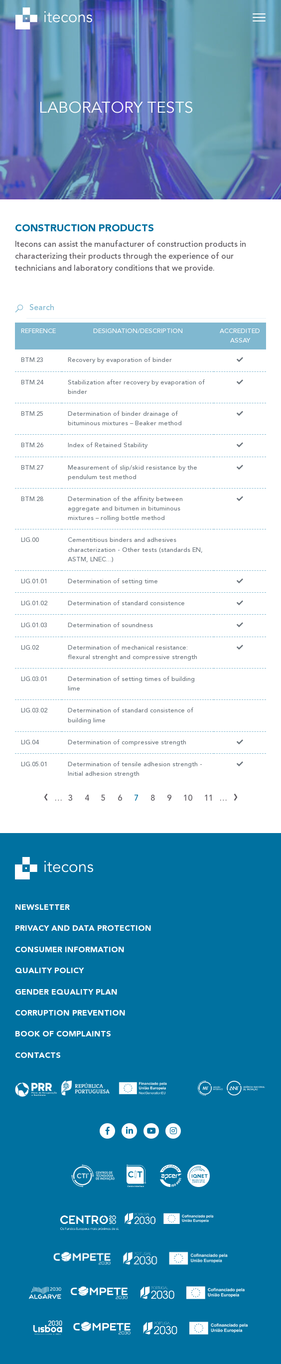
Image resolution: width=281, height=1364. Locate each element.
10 (187, 799)
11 (208, 799)
